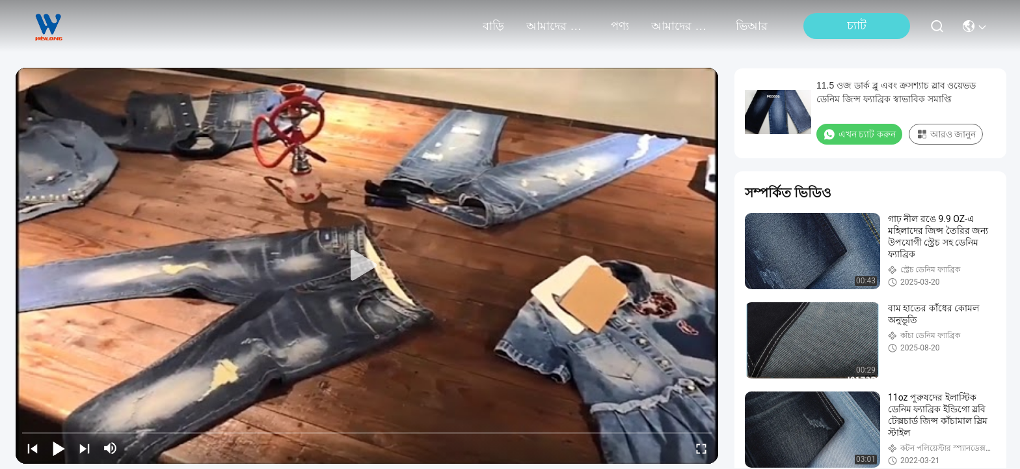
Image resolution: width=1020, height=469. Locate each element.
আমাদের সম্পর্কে (557, 26)
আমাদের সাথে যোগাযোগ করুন (682, 26)
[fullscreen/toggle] (701, 448)
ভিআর (752, 26)
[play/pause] (59, 448)
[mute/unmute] (111, 448)
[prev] (33, 448)
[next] (85, 448)
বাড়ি (493, 26)
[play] (367, 265)
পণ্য (620, 26)
